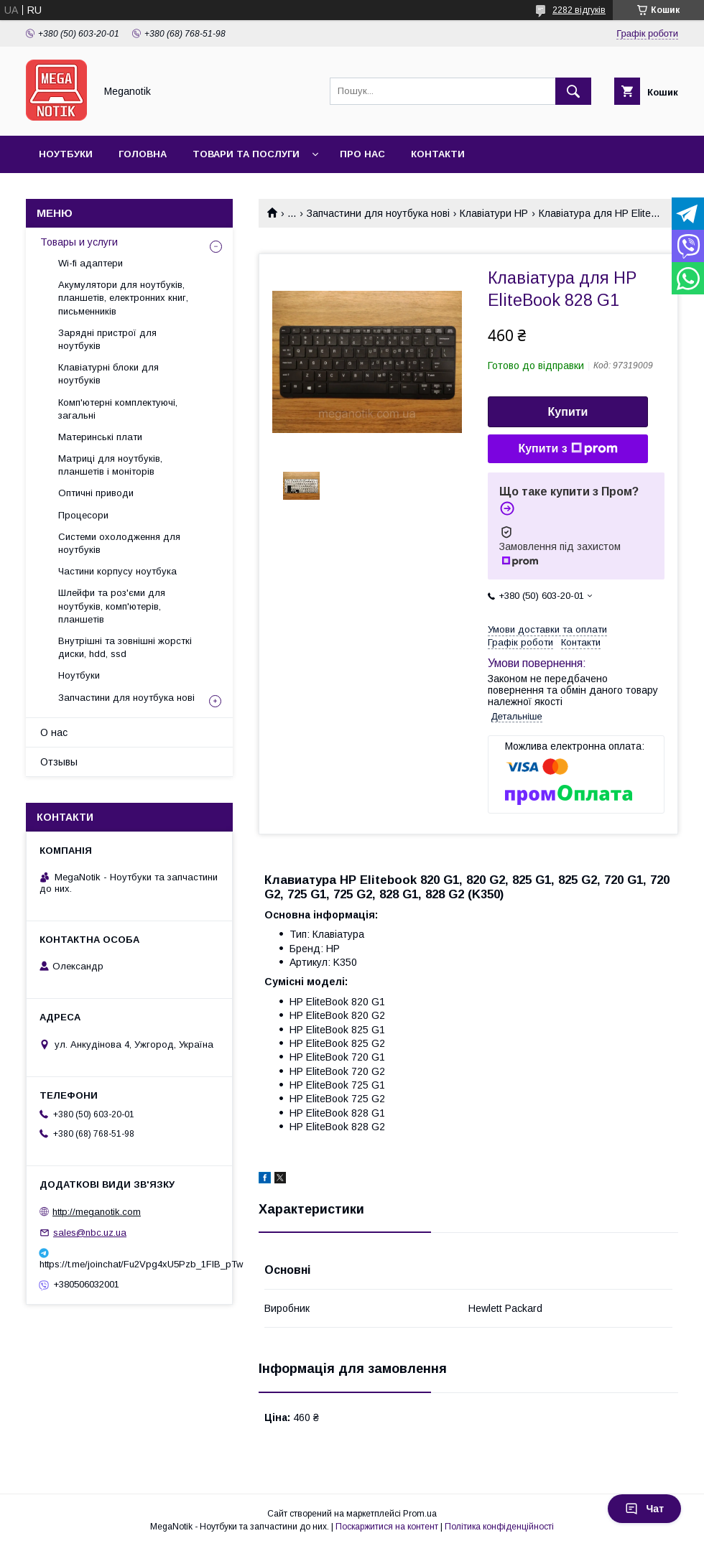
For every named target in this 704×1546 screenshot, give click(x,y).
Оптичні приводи (96, 493)
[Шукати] (573, 91)
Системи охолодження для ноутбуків (119, 543)
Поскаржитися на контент (386, 1527)
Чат (644, 1508)
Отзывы (59, 762)
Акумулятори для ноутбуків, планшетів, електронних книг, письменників (123, 297)
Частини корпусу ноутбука (117, 571)
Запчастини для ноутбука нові (378, 213)
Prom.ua (420, 1514)
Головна (143, 154)
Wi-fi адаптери (90, 263)
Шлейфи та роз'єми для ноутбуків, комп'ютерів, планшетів (111, 605)
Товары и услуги (79, 242)
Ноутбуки (66, 154)
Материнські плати (100, 437)
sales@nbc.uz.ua (89, 1232)
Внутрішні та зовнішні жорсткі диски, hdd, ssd (125, 647)
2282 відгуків (579, 10)
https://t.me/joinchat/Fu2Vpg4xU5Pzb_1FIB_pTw (129, 1264)
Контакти (438, 154)
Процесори (83, 515)
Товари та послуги (246, 154)
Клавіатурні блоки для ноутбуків (108, 374)
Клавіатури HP (494, 213)
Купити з (567, 448)
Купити (568, 412)
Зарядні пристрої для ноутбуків (107, 339)
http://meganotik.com (96, 1211)
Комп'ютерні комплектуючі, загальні (117, 409)
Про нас (362, 154)
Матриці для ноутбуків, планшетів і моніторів (110, 465)
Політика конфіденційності (499, 1527)
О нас (54, 732)
